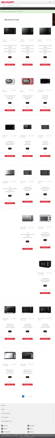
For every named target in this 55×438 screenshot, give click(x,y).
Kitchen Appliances (10, 5)
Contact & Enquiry (5, 413)
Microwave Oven (12, 19)
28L (27, 331)
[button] (53, 11)
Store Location (4, 417)
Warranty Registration (6, 421)
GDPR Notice (27, 435)
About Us (3, 405)
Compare (15, 39)
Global (2, 409)
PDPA (21, 435)
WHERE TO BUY (10, 64)
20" (10, 103)
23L (10, 195)
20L (10, 57)
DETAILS (9, 61)
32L (10, 331)
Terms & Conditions (6, 435)
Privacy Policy (15, 435)
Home (4, 5)
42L (45, 103)
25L (27, 148)
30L (45, 148)
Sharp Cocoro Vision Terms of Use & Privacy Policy (42, 435)
